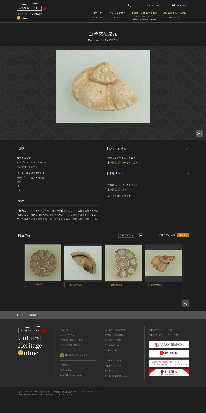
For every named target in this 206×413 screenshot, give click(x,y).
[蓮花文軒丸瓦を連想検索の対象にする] (66, 285)
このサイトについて (152, 5)
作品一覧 (97, 16)
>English (179, 5)
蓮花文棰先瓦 (36, 284)
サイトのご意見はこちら (116, 375)
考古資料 (21, 166)
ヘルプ (108, 355)
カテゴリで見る (117, 16)
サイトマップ (111, 370)
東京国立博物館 (115, 162)
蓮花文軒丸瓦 (76, 284)
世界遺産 (64, 365)
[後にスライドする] (186, 267)
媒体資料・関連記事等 (115, 329)
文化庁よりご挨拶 (113, 340)
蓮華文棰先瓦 (114, 158)
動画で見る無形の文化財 (71, 375)
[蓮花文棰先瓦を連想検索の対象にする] (26, 285)
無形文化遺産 (66, 370)
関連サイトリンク (113, 365)
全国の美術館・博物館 (174, 16)
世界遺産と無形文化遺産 (144, 16)
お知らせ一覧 (111, 350)
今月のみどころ (112, 345)
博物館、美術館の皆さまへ (117, 334)
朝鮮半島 (33, 166)
